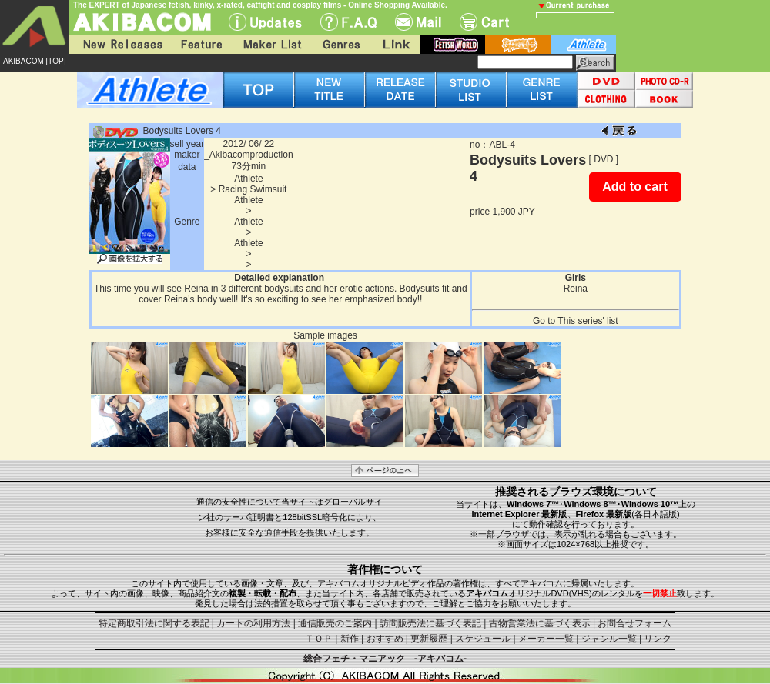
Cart (484, 22)
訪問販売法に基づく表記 (430, 623)
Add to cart (634, 186)
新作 (349, 638)
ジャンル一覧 (609, 638)
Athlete (248, 178)
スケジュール (483, 638)
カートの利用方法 (253, 623)
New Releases (119, 44)
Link (395, 44)
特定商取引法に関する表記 (154, 623)
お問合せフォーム (634, 623)
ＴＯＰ (319, 638)
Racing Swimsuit (253, 189)
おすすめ (385, 638)
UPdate (265, 22)
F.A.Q (348, 22)
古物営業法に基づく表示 (540, 623)
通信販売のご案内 (335, 623)
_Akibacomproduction (248, 154)
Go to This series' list (575, 320)
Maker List (272, 44)
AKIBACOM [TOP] (34, 61)
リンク (657, 638)
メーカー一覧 (546, 638)
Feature (201, 44)
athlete (583, 44)
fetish (452, 44)
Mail (418, 22)
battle (518, 44)
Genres (340, 44)
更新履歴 (428, 638)
